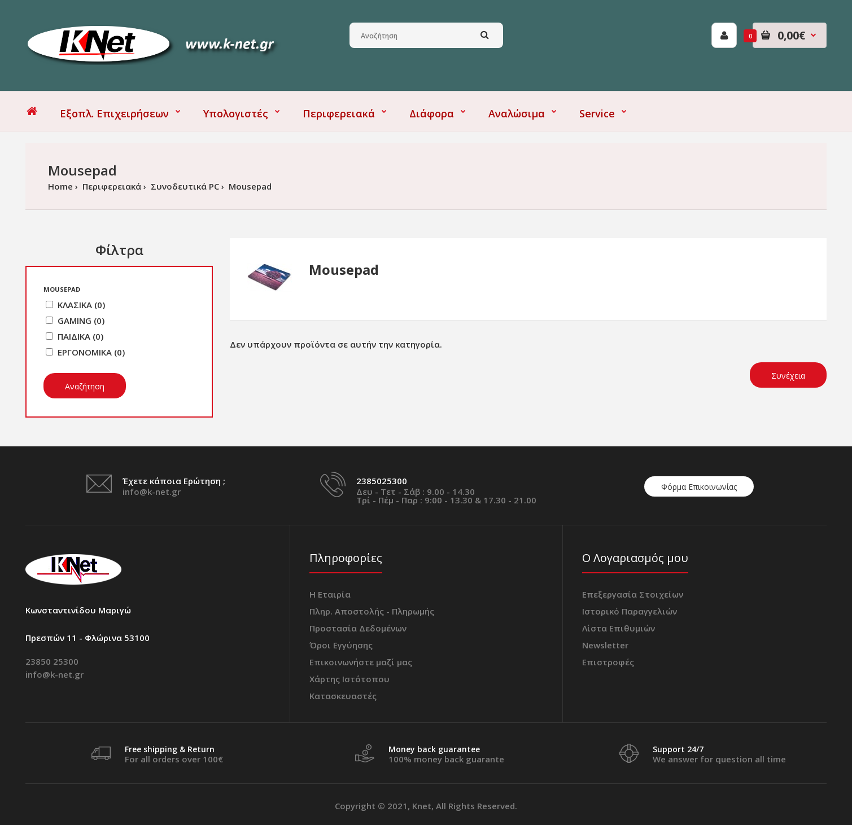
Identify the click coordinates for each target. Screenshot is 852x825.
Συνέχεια (788, 375)
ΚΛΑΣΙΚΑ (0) (81, 304)
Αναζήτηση (84, 386)
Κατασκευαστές (343, 695)
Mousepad (249, 186)
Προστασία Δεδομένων (358, 628)
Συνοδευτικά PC (183, 186)
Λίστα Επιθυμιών (618, 628)
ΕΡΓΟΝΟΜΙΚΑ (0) (91, 352)
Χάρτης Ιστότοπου (349, 678)
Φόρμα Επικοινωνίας (699, 486)
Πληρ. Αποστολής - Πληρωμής (371, 611)
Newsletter (605, 645)
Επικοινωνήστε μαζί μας (360, 662)
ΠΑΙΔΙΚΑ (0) (80, 336)
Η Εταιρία (330, 594)
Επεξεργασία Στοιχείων (632, 594)
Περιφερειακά (110, 186)
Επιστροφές (608, 662)
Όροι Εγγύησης (341, 645)
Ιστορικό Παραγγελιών (629, 611)
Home (60, 186)
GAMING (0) (81, 320)
